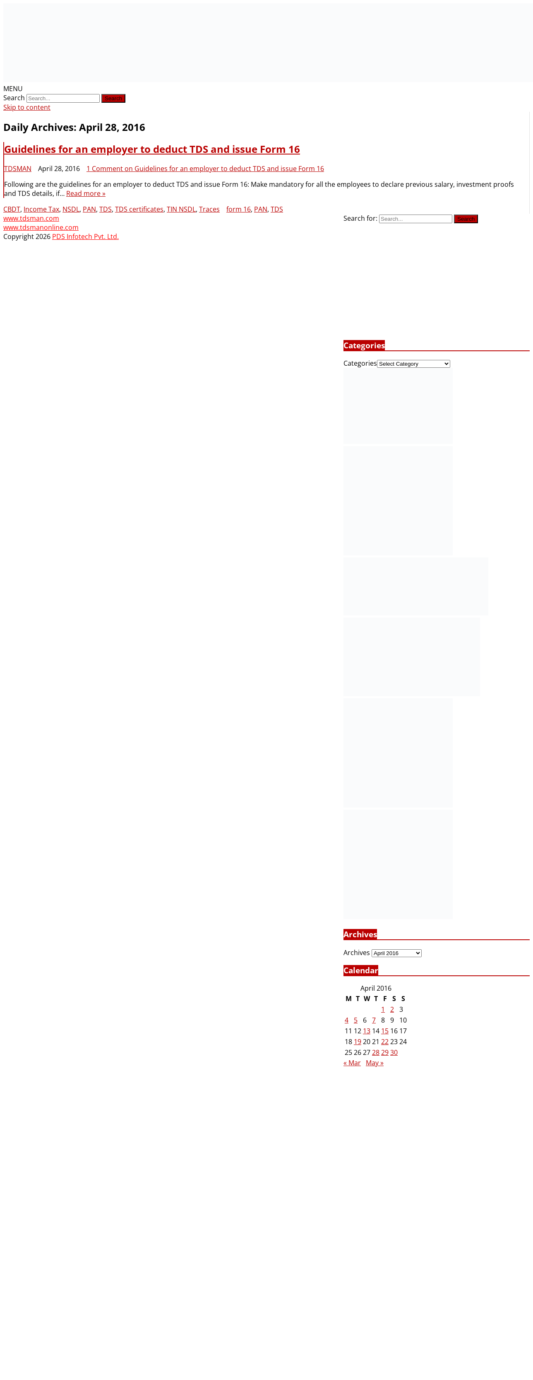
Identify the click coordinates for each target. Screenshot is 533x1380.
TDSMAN (17, 168)
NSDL (70, 209)
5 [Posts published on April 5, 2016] (356, 1020)
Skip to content (26, 107)
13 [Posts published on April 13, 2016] (366, 1030)
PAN (89, 209)
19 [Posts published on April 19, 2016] (357, 1041)
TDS (105, 209)
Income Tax (41, 209)
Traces (209, 209)
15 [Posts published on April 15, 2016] (385, 1030)
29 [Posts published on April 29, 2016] (385, 1052)
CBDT (11, 209)
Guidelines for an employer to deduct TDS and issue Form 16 (152, 149)
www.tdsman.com (31, 218)
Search (14, 97)
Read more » (86, 193)
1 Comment (205, 168)
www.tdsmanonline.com (41, 227)
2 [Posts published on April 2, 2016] (392, 1009)
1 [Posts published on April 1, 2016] (383, 1009)
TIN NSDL (181, 209)
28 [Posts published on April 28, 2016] (375, 1052)
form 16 (238, 209)
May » (375, 1062)
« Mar (352, 1062)
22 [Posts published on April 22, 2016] (385, 1041)
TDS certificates (139, 209)
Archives (356, 952)
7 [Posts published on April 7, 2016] (374, 1020)
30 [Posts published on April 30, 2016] (394, 1052)
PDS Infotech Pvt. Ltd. (85, 236)
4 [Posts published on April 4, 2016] (346, 1020)
